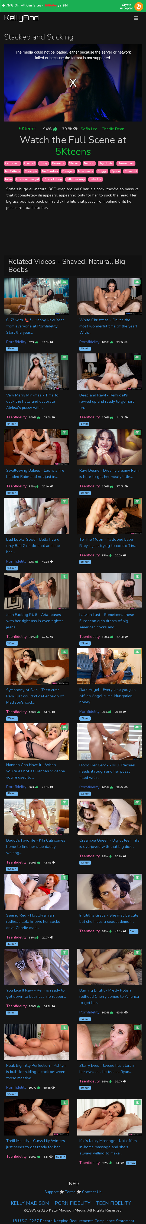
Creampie (31, 171)
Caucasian (12, 163)
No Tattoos (12, 171)
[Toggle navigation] (136, 18)
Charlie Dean (113, 129)
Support (51, 1192)
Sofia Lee (89, 129)
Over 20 (29, 163)
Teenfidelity (16, 417)
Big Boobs (106, 163)
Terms (70, 1192)
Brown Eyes (126, 163)
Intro (8, 179)
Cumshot (131, 171)
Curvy (44, 163)
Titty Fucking (75, 179)
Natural (89, 163)
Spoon (115, 171)
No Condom (50, 171)
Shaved (74, 163)
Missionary (85, 171)
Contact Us (92, 1192)
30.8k (69, 129)
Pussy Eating (53, 179)
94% (50, 129)
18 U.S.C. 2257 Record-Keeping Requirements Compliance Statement (73, 1220)
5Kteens (28, 128)
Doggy (102, 171)
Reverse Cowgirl (27, 179)
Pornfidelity (16, 341)
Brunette (58, 163)
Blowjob (67, 171)
